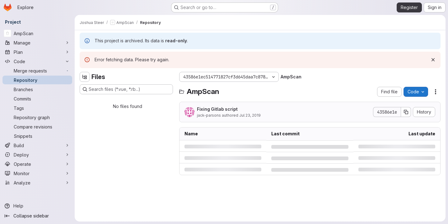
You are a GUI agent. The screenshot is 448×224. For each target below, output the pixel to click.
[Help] (37, 206)
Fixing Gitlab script (217, 109)
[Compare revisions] (37, 126)
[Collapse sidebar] (37, 216)
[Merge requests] (37, 70)
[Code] (37, 61)
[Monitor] (37, 173)
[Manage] (37, 42)
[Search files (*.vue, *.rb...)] (126, 89)
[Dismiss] (433, 59)
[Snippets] (37, 136)
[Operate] (37, 164)
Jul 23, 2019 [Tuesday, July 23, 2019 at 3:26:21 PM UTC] (250, 115)
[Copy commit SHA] (406, 112)
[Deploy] (37, 154)
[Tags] (37, 108)
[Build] (37, 145)
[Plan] (37, 52)
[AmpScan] (37, 33)
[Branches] (37, 89)
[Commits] (37, 98)
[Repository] (37, 80)
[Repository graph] (37, 117)
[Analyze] (37, 182)
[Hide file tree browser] (85, 77)
